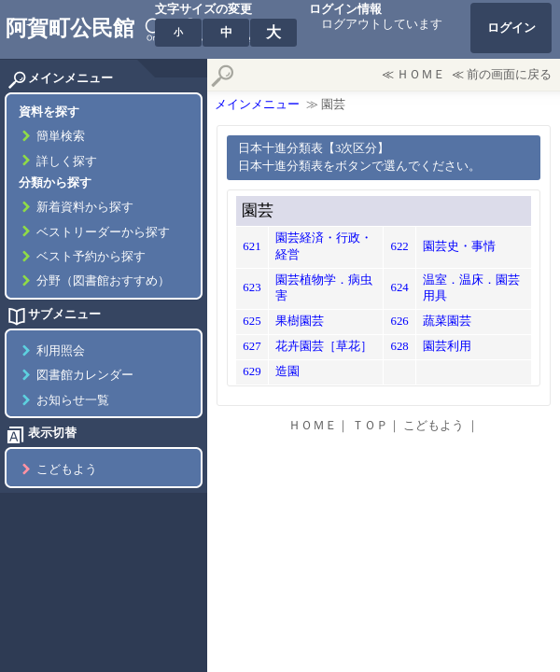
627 (251, 346)
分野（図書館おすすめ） (103, 280)
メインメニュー (257, 104)
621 (251, 246)
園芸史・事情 (459, 246)
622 (399, 246)
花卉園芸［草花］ (323, 346)
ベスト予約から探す (91, 256)
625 (251, 321)
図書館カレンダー (84, 375)
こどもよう (66, 469)
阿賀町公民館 (70, 28)
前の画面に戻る (509, 74)
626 (399, 321)
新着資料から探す (84, 207)
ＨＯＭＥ (421, 74)
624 (399, 287)
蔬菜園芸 (447, 321)
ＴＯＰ (370, 425)
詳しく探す (66, 161)
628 (399, 346)
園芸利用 (447, 346)
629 (251, 371)
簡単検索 (60, 136)
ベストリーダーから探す (103, 232)
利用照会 (60, 350)
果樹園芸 (299, 321)
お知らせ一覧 (72, 400)
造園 (287, 371)
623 (251, 287)
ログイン (511, 28)
